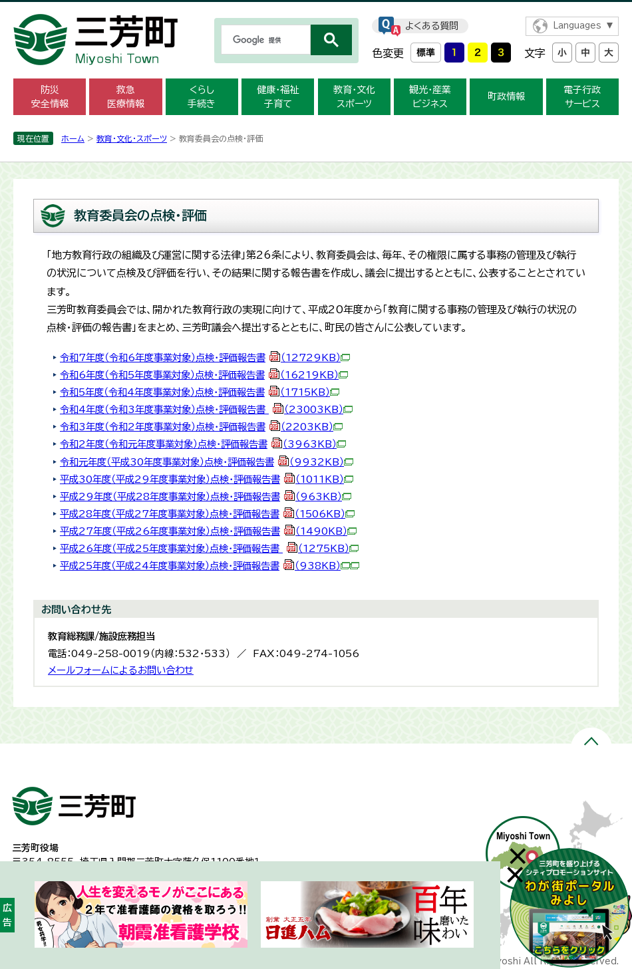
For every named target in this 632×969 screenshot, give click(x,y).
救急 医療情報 (125, 96)
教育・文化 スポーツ (354, 96)
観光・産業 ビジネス (430, 96)
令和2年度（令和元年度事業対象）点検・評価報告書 (203, 444)
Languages (577, 25)
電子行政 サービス (582, 96)
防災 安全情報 (50, 96)
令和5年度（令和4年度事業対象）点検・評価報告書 (199, 392)
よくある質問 (431, 26)
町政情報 (506, 96)
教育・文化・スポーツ (131, 138)
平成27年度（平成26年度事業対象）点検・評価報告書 (208, 531)
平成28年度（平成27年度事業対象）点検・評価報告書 (207, 514)
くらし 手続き (202, 96)
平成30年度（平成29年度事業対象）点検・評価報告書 (206, 479)
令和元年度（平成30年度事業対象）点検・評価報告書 (206, 462)
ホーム (72, 138)
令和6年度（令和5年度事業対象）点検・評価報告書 (204, 375)
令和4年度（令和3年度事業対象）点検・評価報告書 (206, 409)
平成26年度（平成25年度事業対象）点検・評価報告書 (209, 548)
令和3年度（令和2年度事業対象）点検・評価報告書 (201, 427)
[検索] (264, 40)
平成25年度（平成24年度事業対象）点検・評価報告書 (205, 566)
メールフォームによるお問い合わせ (121, 670)
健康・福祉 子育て (278, 96)
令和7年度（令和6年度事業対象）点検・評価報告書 (205, 357)
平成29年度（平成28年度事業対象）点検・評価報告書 (205, 496)
